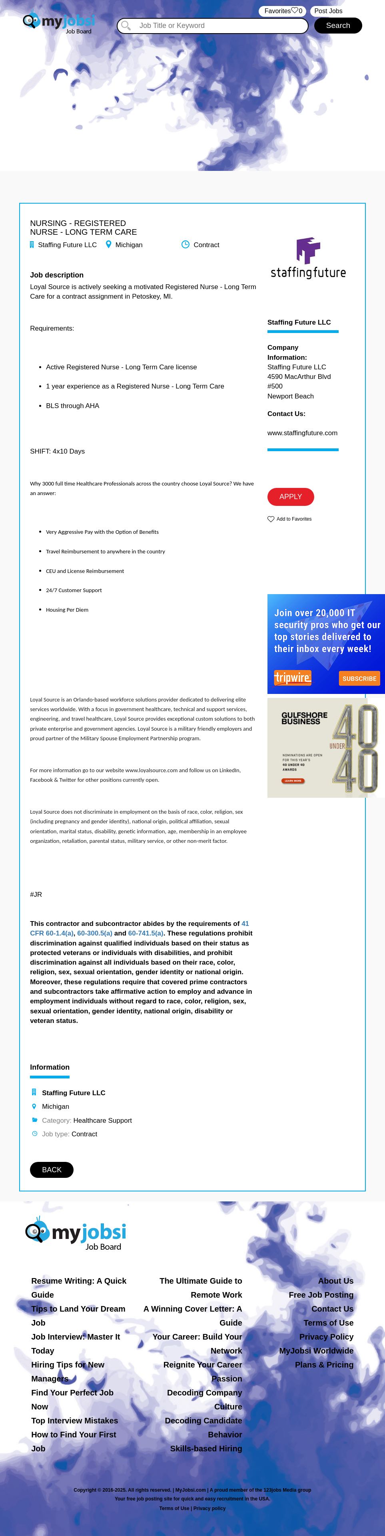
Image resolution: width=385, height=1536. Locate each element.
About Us (336, 1280)
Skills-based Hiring (206, 1448)
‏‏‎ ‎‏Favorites (282, 11)
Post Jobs (328, 11)
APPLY (290, 497)
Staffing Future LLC (299, 322)
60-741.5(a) (146, 933)
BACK (52, 1170)
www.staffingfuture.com (302, 433)
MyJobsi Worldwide (316, 1350)
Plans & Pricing (324, 1364)
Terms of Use (329, 1322)
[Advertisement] (192, 95)
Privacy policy (209, 1508)
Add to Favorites (294, 519)
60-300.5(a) (94, 933)
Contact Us (332, 1308)
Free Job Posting (321, 1294)
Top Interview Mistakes (74, 1420)
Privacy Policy (326, 1336)
